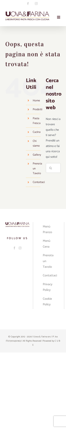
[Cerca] (51, 168)
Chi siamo (36, 143)
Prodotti (37, 109)
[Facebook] (14, 248)
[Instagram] (20, 248)
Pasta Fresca (36, 121)
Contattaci (39, 182)
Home (36, 100)
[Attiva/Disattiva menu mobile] (59, 17)
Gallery (37, 154)
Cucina (36, 132)
